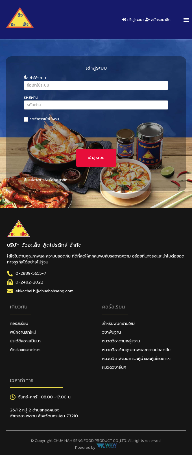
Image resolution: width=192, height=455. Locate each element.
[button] (186, 19)
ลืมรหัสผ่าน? (34, 180)
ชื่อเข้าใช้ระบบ (35, 78)
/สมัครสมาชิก (55, 180)
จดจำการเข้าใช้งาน (41, 119)
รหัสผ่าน (31, 98)
